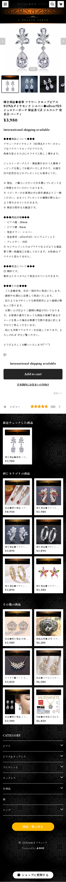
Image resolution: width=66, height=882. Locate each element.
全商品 (7, 788)
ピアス (6, 746)
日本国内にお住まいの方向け (33, 384)
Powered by (33, 848)
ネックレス (9, 778)
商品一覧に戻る (33, 826)
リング (7, 810)
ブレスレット (10, 767)
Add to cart (33, 374)
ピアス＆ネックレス (14, 756)
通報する (58, 393)
